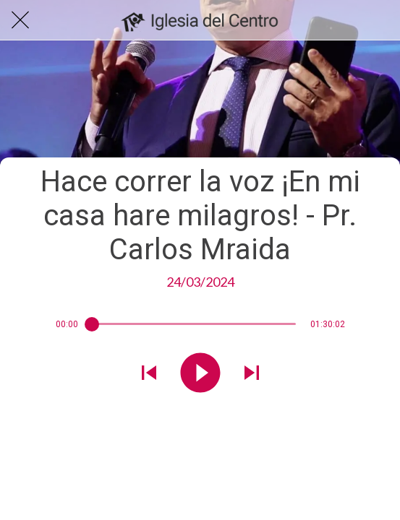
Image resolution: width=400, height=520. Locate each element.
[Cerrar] (20, 20)
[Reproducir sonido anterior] (149, 374)
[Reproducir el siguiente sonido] (251, 374)
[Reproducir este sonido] (200, 374)
